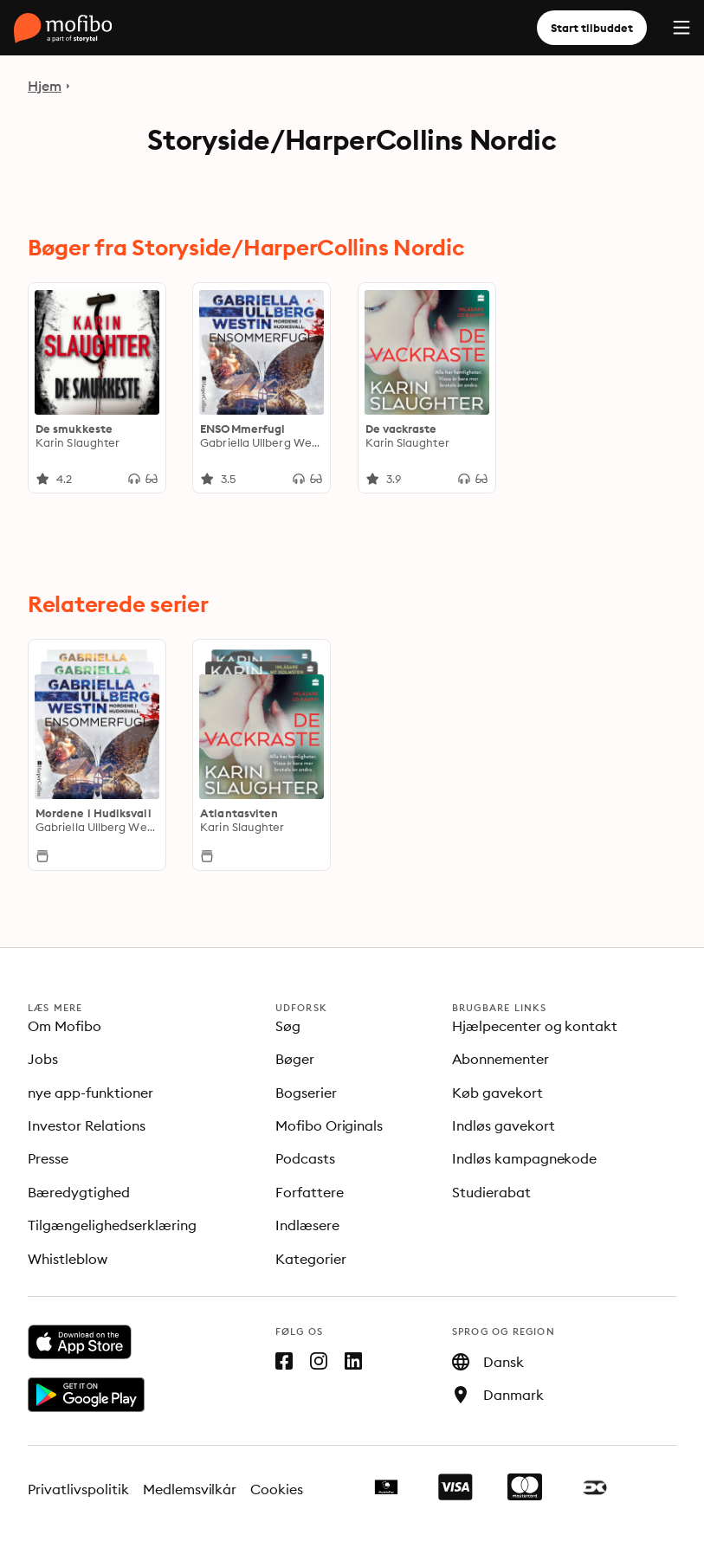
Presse (48, 1158)
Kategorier (310, 1258)
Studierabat (491, 1192)
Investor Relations (86, 1125)
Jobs (43, 1058)
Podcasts (305, 1158)
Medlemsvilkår (190, 1489)
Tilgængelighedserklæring (112, 1225)
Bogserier (306, 1092)
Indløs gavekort (503, 1125)
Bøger (294, 1058)
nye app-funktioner (90, 1092)
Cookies (276, 1489)
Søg (287, 1026)
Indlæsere (307, 1225)
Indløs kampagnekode (524, 1158)
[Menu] (681, 28)
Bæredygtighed (79, 1192)
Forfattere (309, 1192)
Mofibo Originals (329, 1125)
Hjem (44, 85)
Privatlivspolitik (78, 1489)
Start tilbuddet (592, 28)
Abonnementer (500, 1058)
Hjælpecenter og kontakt (535, 1026)
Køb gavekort (497, 1092)
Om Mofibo (64, 1026)
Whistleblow (67, 1258)
